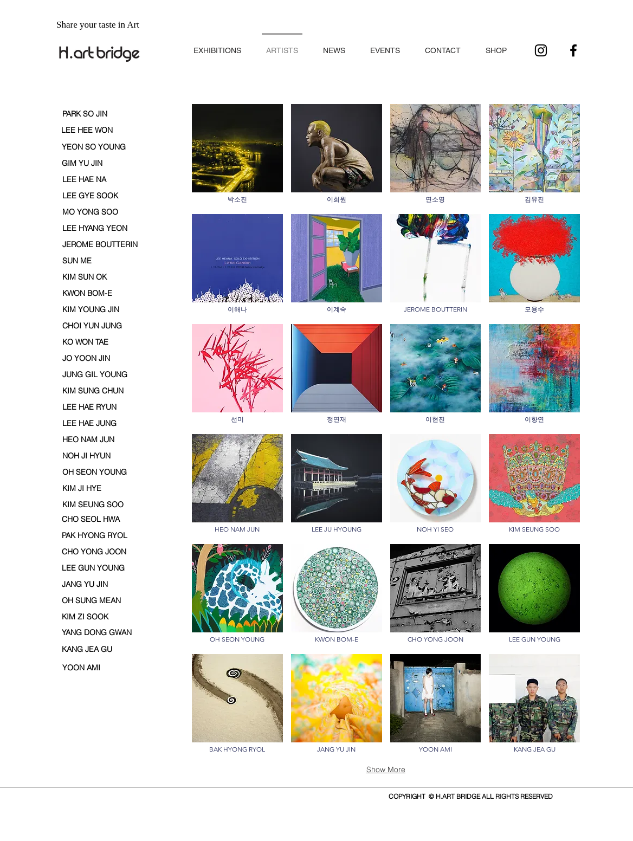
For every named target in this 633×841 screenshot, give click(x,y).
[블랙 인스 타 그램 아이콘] (541, 50)
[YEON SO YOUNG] (94, 147)
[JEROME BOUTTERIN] (100, 245)
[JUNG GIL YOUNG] (94, 375)
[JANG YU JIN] (85, 585)
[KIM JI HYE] (86, 489)
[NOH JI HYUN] (86, 456)
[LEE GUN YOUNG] (93, 568)
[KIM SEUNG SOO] (93, 505)
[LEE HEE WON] (88, 130)
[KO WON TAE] (86, 342)
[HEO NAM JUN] (88, 440)
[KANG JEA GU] (87, 650)
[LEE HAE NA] (89, 180)
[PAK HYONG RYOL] (95, 536)
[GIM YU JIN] (89, 164)
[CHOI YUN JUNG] (92, 326)
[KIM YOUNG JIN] (90, 310)
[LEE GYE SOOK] (90, 196)
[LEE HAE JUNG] (89, 424)
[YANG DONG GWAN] (97, 633)
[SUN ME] (77, 261)
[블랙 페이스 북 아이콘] (573, 50)
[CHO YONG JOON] (94, 552)
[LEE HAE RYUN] (89, 407)
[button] (217, 46)
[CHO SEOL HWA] (91, 520)
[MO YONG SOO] (90, 212)
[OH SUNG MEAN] (91, 601)
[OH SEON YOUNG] (94, 472)
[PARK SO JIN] (89, 114)
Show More (385, 769)
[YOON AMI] (86, 668)
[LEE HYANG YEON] (94, 229)
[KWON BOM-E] (87, 294)
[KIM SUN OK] (86, 277)
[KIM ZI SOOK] (86, 617)
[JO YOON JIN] (89, 359)
